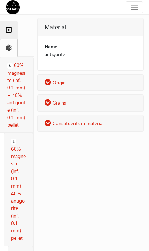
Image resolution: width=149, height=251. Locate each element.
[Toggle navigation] (134, 7)
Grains (55, 102)
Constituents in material (74, 123)
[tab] (9, 30)
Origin (55, 82)
